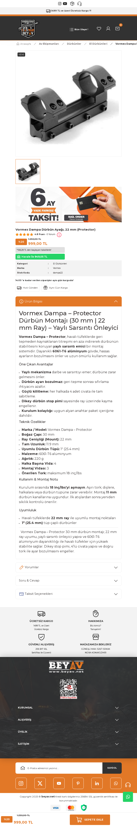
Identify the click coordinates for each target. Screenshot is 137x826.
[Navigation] (78, 29)
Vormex (57, 268)
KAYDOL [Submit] (112, 768)
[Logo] (27, 28)
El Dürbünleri (60, 263)
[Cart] (117, 28)
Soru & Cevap (29, 580)
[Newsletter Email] (68, 768)
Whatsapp (128, 797)
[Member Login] (108, 28)
